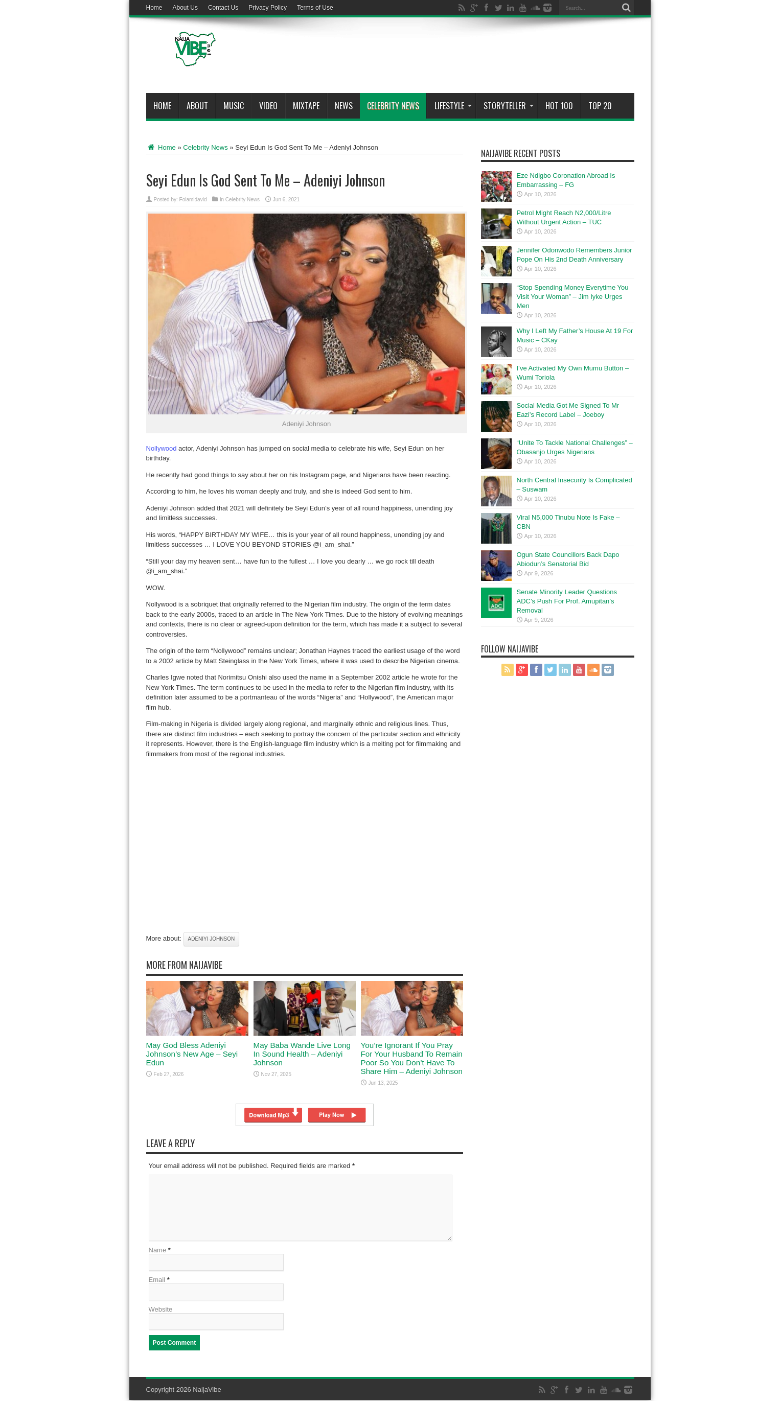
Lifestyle (453, 106)
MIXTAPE (306, 106)
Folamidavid (193, 199)
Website (161, 1310)
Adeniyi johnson (211, 939)
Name (158, 1251)
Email (157, 1281)
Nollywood (161, 448)
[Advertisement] (448, 57)
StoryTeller (509, 106)
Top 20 (600, 106)
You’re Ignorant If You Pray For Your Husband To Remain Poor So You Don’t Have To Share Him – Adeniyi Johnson (412, 1058)
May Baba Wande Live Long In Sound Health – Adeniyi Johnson (302, 1054)
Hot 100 (559, 106)
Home (154, 7)
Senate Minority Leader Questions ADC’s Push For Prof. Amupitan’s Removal (567, 601)
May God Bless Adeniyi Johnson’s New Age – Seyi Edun (192, 1054)
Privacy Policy (267, 7)
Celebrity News (393, 106)
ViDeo (268, 106)
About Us (185, 7)
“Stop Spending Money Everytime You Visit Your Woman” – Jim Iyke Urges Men (573, 297)
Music (233, 106)
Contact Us (223, 7)
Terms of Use (315, 7)
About (197, 106)
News (344, 106)
